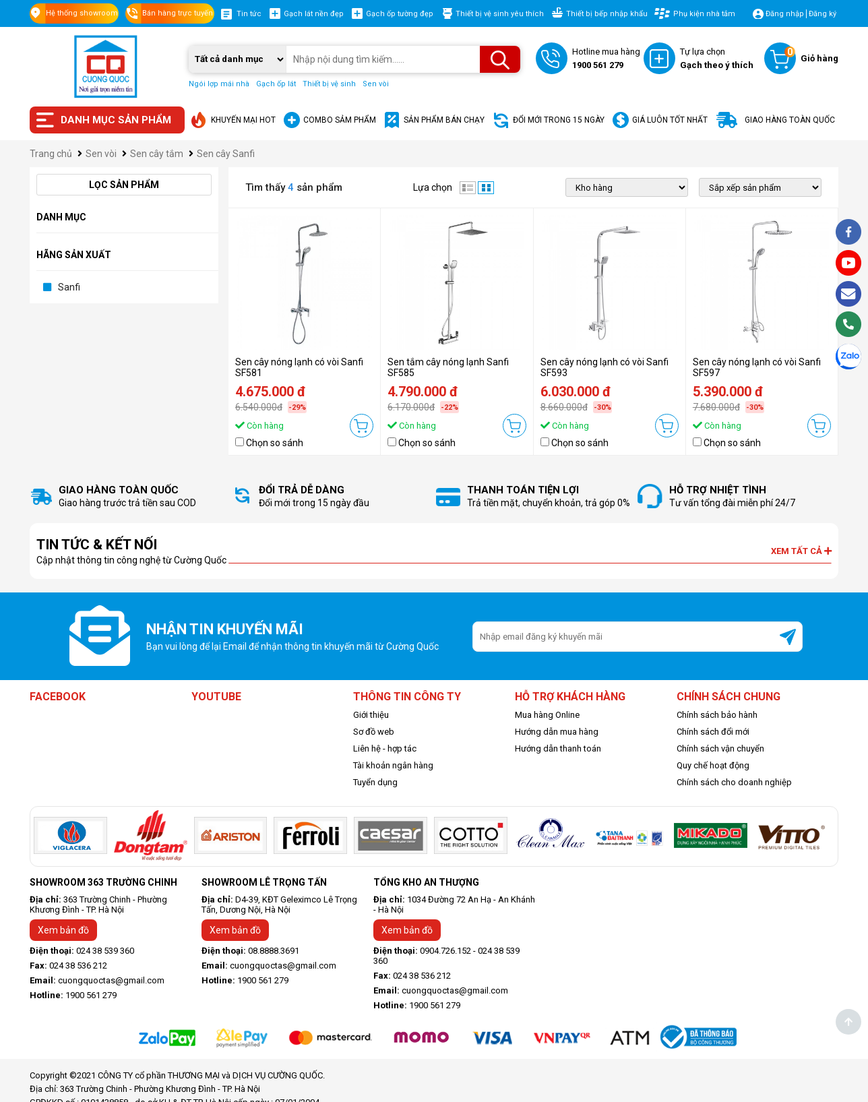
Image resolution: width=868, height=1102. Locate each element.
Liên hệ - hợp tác (384, 748)
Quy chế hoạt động (713, 765)
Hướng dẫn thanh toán (558, 748)
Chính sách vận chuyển (720, 748)
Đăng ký (822, 13)
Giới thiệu (371, 715)
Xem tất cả (801, 551)
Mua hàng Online (547, 715)
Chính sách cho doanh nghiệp (734, 782)
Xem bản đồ (63, 930)
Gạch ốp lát (276, 84)
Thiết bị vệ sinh (329, 84)
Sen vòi (376, 84)
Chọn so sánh (274, 442)
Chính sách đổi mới (713, 732)
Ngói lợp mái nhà (219, 84)
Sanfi (69, 287)
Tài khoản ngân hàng (393, 765)
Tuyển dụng (375, 782)
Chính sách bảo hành (717, 715)
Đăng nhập (785, 13)
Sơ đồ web (373, 732)
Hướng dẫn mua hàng (556, 732)
